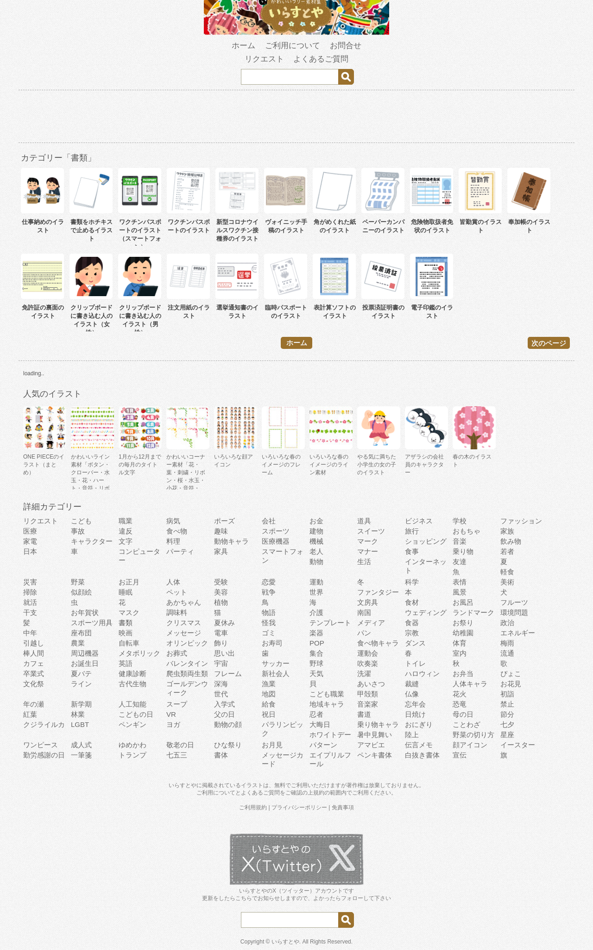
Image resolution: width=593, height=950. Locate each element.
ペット (176, 592)
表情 (460, 582)
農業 (78, 643)
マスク (129, 612)
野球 (316, 663)
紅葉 (30, 714)
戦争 (269, 592)
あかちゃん (183, 602)
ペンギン (132, 724)
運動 (316, 582)
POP (316, 643)
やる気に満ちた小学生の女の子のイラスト (376, 464)
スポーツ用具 (92, 623)
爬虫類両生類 (187, 673)
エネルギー (517, 633)
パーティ (180, 551)
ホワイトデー (330, 735)
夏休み (224, 623)
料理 (173, 541)
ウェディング (426, 612)
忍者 (316, 714)
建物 (316, 531)
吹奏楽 (367, 663)
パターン (323, 745)
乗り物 (463, 551)
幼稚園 (463, 633)
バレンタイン (187, 663)
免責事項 (343, 807)
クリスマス (183, 623)
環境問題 (514, 612)
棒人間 (33, 653)
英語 (125, 663)
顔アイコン (470, 745)
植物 (221, 602)
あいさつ (371, 684)
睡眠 (125, 592)
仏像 (412, 694)
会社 (269, 521)
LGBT (80, 724)
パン (364, 633)
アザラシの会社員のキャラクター (424, 464)
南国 (364, 612)
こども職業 (326, 694)
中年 (30, 633)
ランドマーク (473, 612)
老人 (316, 551)
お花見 (510, 684)
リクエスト (264, 59)
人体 (173, 582)
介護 (316, 612)
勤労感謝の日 (44, 755)
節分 (507, 714)
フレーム (228, 673)
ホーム (243, 45)
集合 (316, 653)
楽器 (316, 633)
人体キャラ (470, 684)
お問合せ (345, 45)
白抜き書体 (422, 755)
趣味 (221, 531)
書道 (364, 714)
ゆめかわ (132, 745)
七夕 (507, 724)
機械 (316, 541)
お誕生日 (85, 663)
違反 (125, 531)
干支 (30, 612)
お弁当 (463, 673)
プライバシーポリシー (299, 807)
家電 (30, 541)
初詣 (507, 694)
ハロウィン (422, 673)
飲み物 (510, 541)
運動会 (367, 653)
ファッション (521, 521)
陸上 (412, 735)
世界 (316, 592)
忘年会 (415, 704)
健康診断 (132, 673)
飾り (221, 643)
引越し (33, 643)
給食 (269, 704)
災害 (30, 582)
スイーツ (371, 531)
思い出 (224, 653)
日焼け (415, 714)
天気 (316, 673)
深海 (221, 684)
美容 (221, 592)
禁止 (507, 704)
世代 (221, 694)
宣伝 (460, 755)
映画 (125, 633)
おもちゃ (466, 531)
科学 (412, 582)
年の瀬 (33, 704)
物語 (269, 612)
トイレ (415, 663)
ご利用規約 (253, 807)
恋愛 (269, 582)
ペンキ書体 (374, 755)
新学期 (81, 704)
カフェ (33, 663)
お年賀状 (85, 612)
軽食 (507, 572)
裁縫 (412, 684)
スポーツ (276, 531)
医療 (30, 531)
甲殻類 (367, 694)
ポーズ (224, 521)
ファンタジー (378, 592)
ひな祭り (228, 745)
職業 (125, 521)
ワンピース (40, 745)
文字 (125, 541)
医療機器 (276, 541)
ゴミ (269, 633)
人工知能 (132, 704)
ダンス (415, 643)
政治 (507, 623)
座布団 (81, 633)
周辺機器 (85, 653)
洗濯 (364, 673)
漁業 (269, 684)
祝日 (269, 714)
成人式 (81, 745)
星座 (507, 735)
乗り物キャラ (378, 724)
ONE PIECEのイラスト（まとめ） (43, 464)
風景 (460, 592)
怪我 (269, 623)
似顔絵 (81, 592)
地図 (269, 694)
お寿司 (272, 643)
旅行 (412, 531)
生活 (364, 561)
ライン (81, 684)
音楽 (460, 541)
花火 (460, 694)
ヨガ (173, 724)
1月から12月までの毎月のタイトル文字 (140, 464)
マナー (367, 551)
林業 (78, 714)
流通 (507, 653)
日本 (30, 551)
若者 (507, 551)
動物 (316, 561)
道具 (364, 521)
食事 (412, 551)
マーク (367, 541)
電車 (221, 633)
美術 (507, 582)
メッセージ (183, 633)
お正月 (129, 582)
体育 (460, 643)
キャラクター (92, 541)
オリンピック (187, 643)
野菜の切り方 (473, 735)
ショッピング (426, 541)
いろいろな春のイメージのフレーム (281, 464)
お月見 (272, 745)
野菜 (78, 582)
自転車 (129, 643)
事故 (78, 531)
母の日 (463, 714)
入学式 (224, 704)
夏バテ (81, 673)
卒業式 (33, 673)
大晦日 (319, 724)
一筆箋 (81, 755)
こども (81, 521)
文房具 (367, 602)
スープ (176, 704)
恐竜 (460, 704)
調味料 (176, 612)
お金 (316, 521)
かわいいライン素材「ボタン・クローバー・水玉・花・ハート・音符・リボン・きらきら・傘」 (90, 480)
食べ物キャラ (378, 643)
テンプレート (330, 623)
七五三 (176, 755)
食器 (412, 623)
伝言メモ (419, 745)
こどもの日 (136, 714)
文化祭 (33, 684)
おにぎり (419, 724)
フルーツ (514, 602)
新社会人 (276, 673)
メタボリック (139, 653)
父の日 (224, 714)
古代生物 (132, 684)
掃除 (30, 592)
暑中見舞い (374, 735)
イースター (517, 745)
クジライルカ (44, 724)
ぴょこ (510, 673)
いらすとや (285, 941)
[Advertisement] (296, 118)
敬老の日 (180, 745)
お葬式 (176, 653)
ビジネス (419, 521)
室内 (460, 653)
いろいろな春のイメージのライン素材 (328, 464)
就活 (30, 602)
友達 (460, 561)
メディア (371, 623)
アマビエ (371, 745)
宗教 (412, 633)
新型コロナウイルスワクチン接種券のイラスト (237, 230)
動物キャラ (231, 541)
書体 (221, 755)
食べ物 (176, 531)
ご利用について (292, 45)
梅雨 (507, 643)
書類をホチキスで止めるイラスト (91, 230)
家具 (221, 551)
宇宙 (221, 663)
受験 (221, 582)
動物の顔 (228, 724)
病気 (173, 521)
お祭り (463, 623)
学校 (460, 521)
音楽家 (367, 704)
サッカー (276, 663)
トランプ (132, 755)
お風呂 (463, 602)
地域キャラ (326, 704)
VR (171, 714)
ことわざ (466, 724)
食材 (412, 602)
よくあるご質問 (320, 59)
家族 (507, 531)
